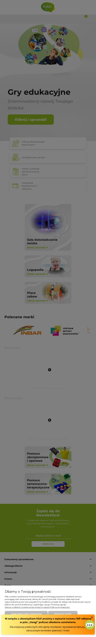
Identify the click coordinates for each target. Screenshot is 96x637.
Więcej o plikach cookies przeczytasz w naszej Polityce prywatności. (37, 607)
